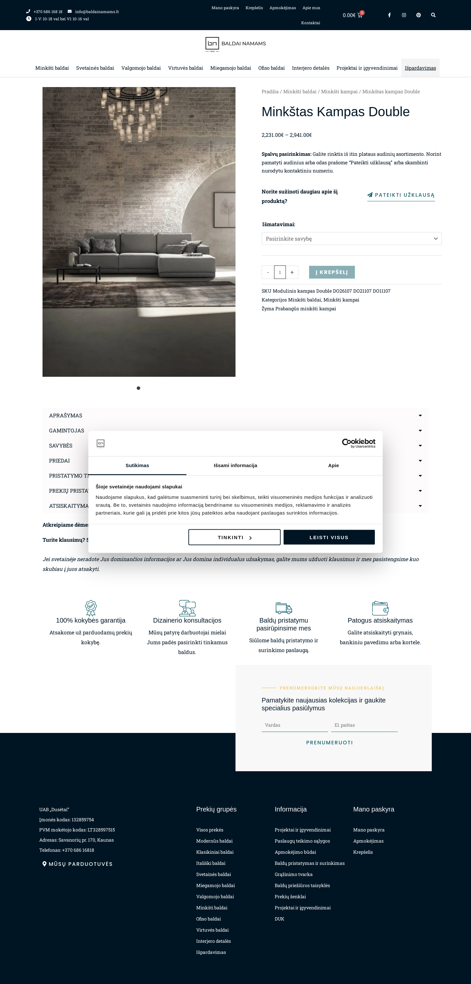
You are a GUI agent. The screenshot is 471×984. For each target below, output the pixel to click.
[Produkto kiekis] (280, 272)
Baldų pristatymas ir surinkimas (310, 863)
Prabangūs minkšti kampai (305, 308)
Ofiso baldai (271, 67)
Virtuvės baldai (185, 67)
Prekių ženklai (290, 896)
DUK (279, 919)
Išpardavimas (420, 67)
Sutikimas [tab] (137, 465)
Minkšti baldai (52, 67)
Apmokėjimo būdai (295, 852)
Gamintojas (66, 430)
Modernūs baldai (214, 841)
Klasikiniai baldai (215, 852)
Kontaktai (310, 22)
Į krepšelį (332, 272)
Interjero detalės (310, 67)
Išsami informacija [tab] (235, 465)
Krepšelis (254, 7)
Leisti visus (329, 537)
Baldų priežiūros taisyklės (302, 885)
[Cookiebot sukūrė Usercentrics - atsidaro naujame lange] (346, 443)
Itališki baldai (210, 863)
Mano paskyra (225, 7)
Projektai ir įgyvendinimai (367, 67)
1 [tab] (139, 388)
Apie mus (311, 7)
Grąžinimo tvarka (294, 874)
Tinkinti (235, 537)
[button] (235, 415)
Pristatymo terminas (80, 475)
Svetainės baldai (95, 67)
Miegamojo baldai (230, 67)
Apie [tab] (333, 465)
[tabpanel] (139, 232)
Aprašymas (65, 415)
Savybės (60, 445)
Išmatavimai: (278, 224)
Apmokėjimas (283, 7)
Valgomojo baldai (141, 67)
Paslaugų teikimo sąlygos (302, 841)
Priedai (59, 460)
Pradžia (270, 91)
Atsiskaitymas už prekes (85, 505)
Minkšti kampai (339, 91)
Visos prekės (209, 830)
